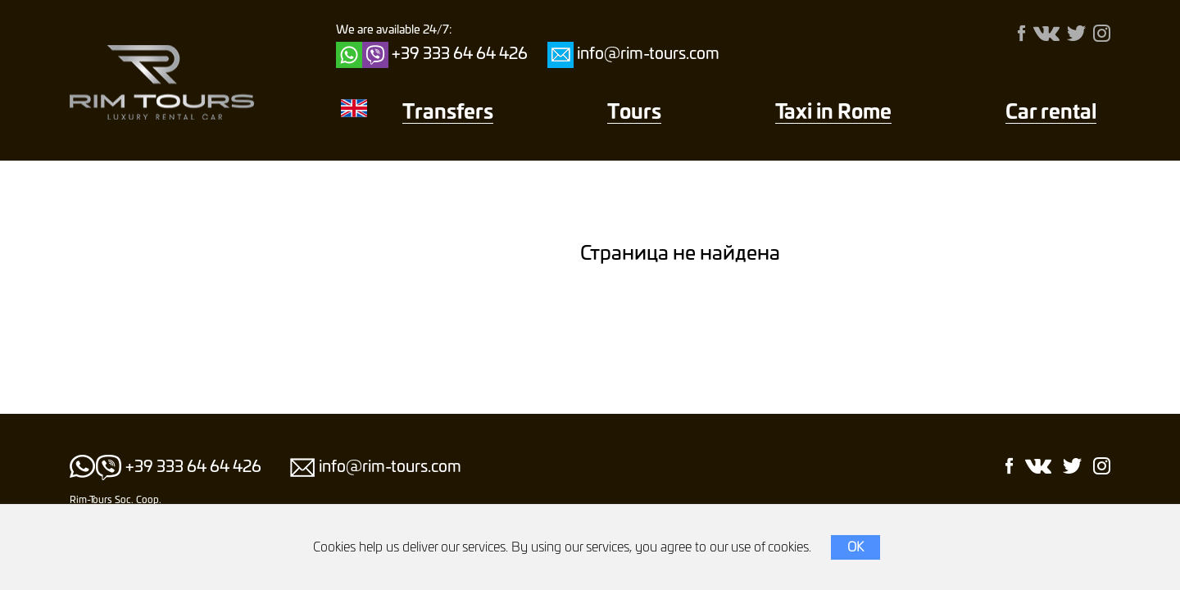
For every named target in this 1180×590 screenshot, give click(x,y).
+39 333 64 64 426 (460, 54)
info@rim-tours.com (648, 54)
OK (855, 547)
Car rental (1050, 113)
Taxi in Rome (833, 113)
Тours (634, 113)
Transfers (447, 113)
